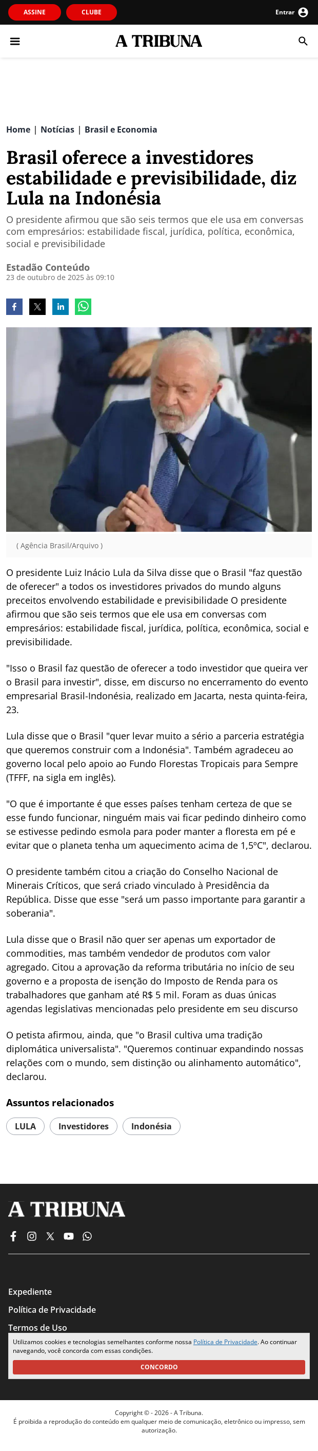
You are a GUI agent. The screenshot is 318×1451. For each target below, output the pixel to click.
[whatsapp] (83, 308)
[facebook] (14, 308)
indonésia (151, 1126)
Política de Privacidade (225, 1341)
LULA (25, 1126)
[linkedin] (60, 308)
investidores (83, 1126)
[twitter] (37, 308)
